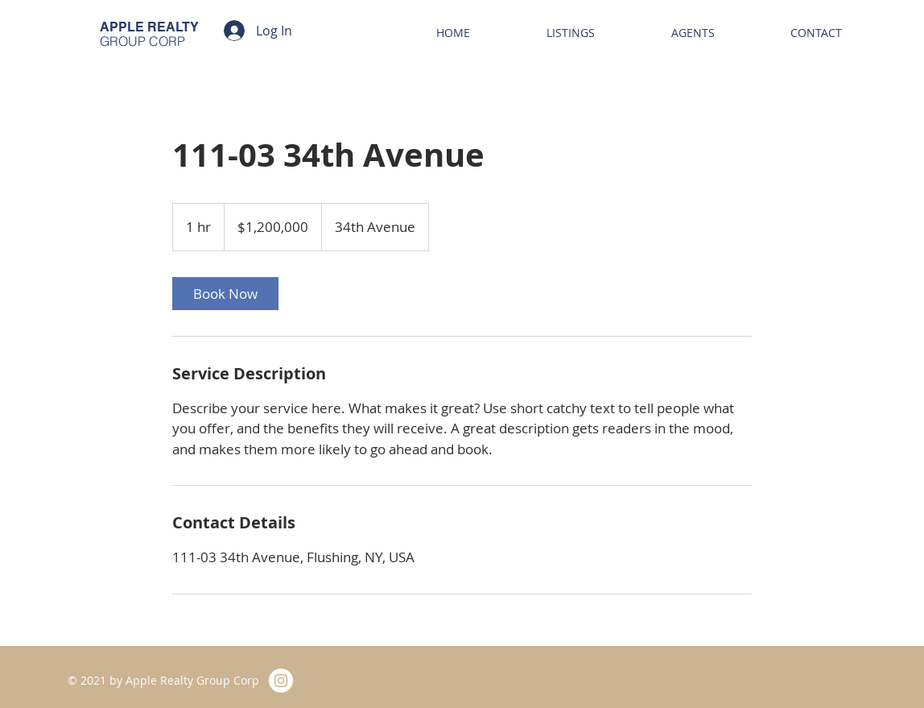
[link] (225, 293)
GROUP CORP (142, 41)
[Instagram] (281, 681)
